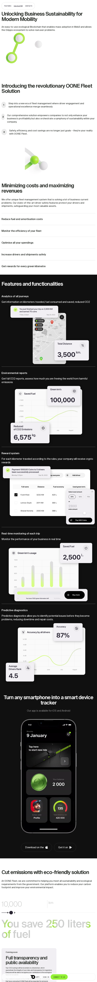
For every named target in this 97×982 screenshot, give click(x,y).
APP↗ (38, 977)
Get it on (65, 847)
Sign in (46, 977)
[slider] (11, 912)
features (7, 6)
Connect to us (59, 977)
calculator (18, 6)
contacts (28, 6)
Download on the (36, 847)
